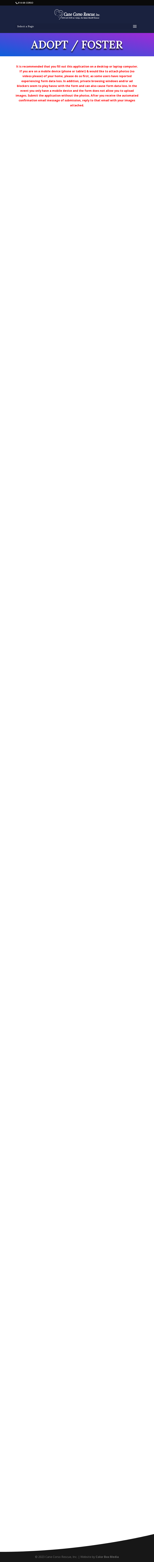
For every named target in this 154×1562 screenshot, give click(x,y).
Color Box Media (107, 1557)
